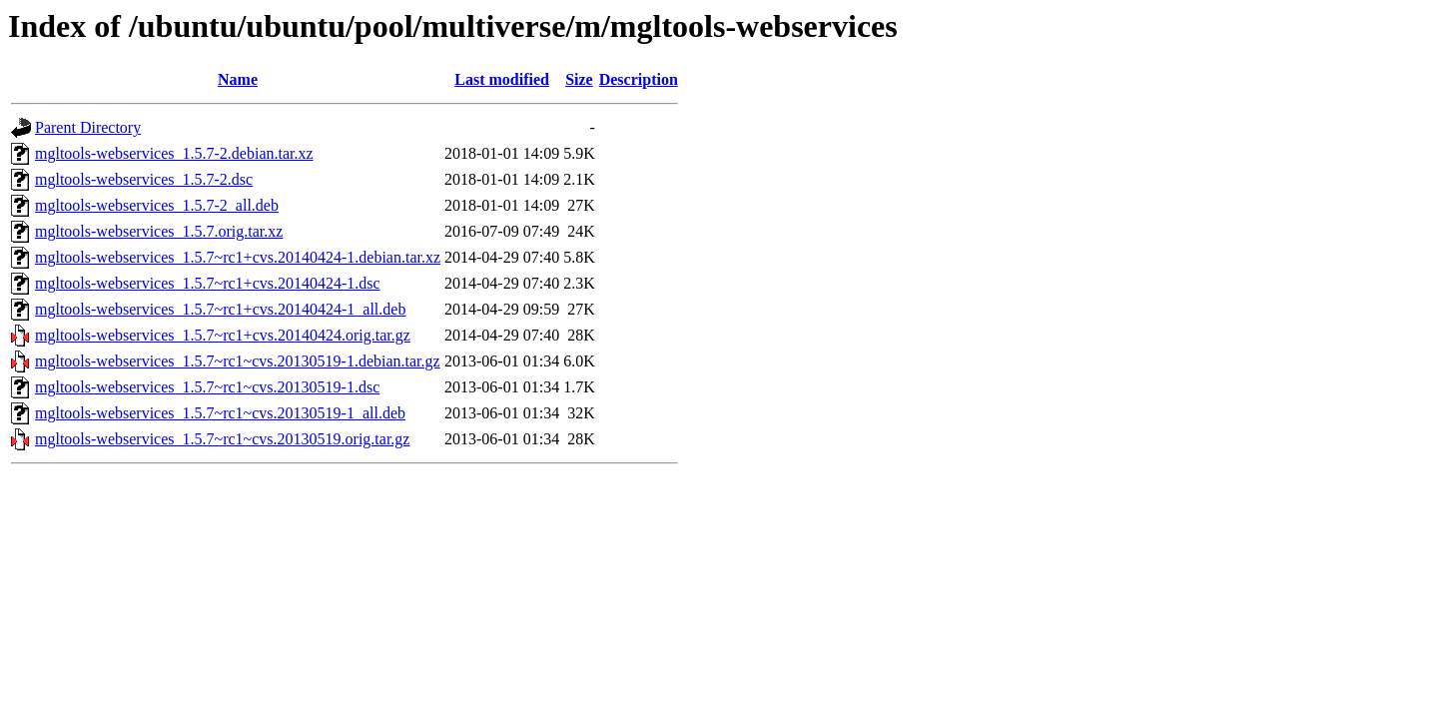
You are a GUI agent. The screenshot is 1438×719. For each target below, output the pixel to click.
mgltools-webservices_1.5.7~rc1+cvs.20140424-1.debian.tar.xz (237, 257)
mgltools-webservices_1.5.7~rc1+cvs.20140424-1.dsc (207, 283)
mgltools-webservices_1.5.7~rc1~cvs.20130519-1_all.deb (220, 412)
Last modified (501, 79)
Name (238, 79)
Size (579, 79)
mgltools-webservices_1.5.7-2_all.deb (157, 205)
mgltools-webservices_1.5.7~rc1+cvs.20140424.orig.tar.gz (222, 335)
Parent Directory (88, 127)
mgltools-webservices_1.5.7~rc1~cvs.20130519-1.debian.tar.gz (237, 361)
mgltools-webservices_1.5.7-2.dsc (144, 179)
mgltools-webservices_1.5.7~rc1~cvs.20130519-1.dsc (207, 386)
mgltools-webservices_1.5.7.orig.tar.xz (159, 231)
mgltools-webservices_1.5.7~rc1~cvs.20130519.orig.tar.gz (222, 438)
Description (638, 79)
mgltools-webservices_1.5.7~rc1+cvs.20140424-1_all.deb (220, 309)
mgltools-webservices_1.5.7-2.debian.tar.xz (174, 153)
